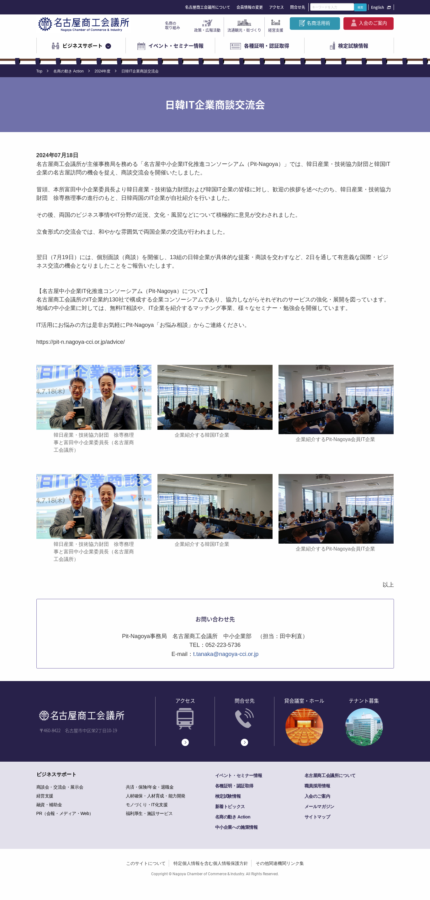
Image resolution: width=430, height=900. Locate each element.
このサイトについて (146, 863)
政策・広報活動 (207, 30)
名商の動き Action (68, 71)
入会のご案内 (373, 22)
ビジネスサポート (82, 45)
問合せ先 (297, 7)
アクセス (276, 7)
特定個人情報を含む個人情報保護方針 (210, 863)
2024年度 (103, 71)
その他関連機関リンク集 (280, 863)
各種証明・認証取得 (266, 45)
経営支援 (275, 30)
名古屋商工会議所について (207, 7)
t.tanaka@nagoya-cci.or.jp (225, 654)
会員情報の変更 (249, 7)
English (377, 7)
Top (39, 71)
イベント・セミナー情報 (176, 45)
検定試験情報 (353, 45)
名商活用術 (318, 22)
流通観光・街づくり (244, 30)
